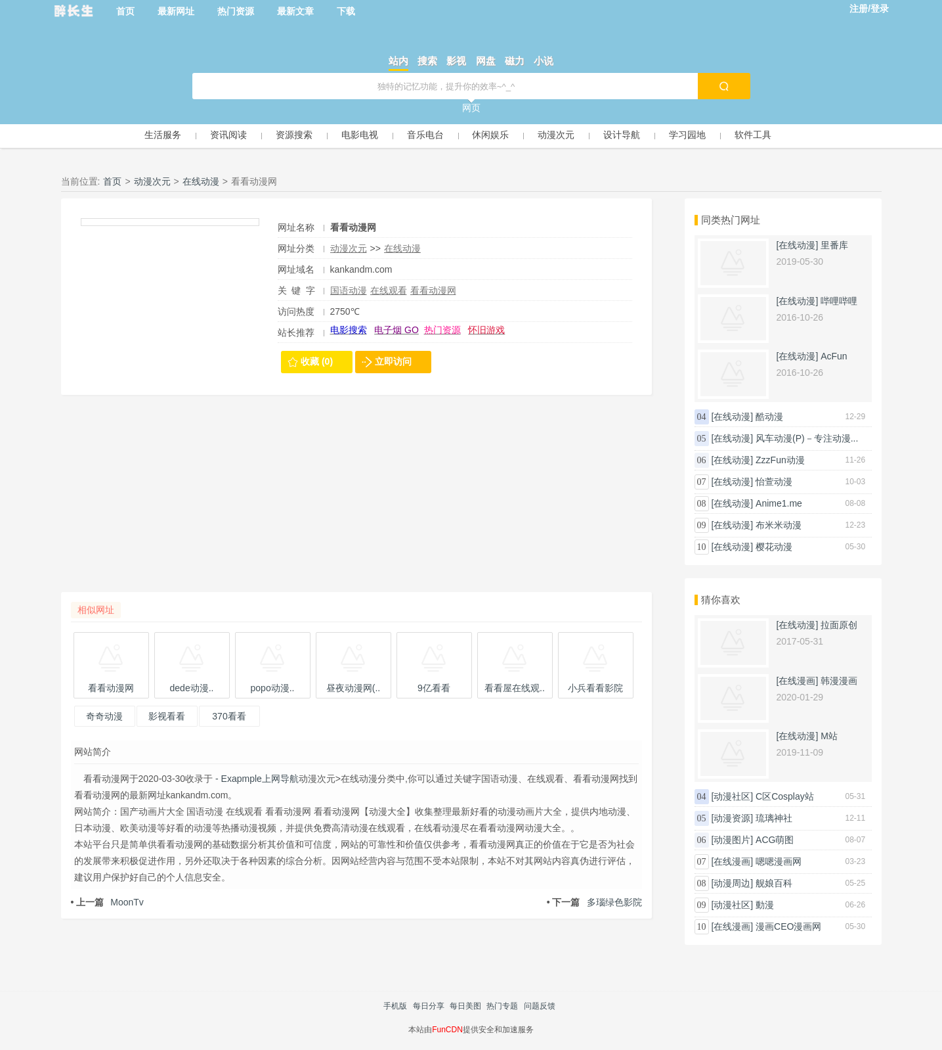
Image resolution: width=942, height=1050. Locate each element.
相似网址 (95, 610)
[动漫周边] (732, 883)
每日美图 (465, 1006)
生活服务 (162, 134)
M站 (829, 736)
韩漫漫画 (839, 680)
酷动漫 (769, 416)
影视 (456, 60)
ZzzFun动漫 (780, 460)
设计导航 (621, 134)
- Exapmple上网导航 (256, 778)
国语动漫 (348, 290)
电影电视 (359, 134)
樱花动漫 (774, 546)
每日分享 (428, 1006)
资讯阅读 (228, 134)
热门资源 (235, 11)
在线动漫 (200, 181)
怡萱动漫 (774, 481)
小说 (543, 60)
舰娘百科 (774, 883)
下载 (346, 11)
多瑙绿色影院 (594, 902)
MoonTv (107, 902)
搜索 (427, 60)
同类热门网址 (730, 219)
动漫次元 (556, 134)
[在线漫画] (798, 680)
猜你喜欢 (720, 599)
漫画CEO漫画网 (788, 926)
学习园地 (687, 134)
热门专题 (502, 1006)
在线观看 (388, 290)
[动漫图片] (732, 839)
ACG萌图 (775, 839)
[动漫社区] (732, 796)
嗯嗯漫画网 (779, 861)
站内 (398, 60)
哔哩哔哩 (839, 301)
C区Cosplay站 (785, 796)
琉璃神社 (774, 818)
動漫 (765, 905)
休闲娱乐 (490, 134)
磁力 (515, 60)
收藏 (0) (317, 361)
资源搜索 (294, 134)
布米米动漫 (779, 525)
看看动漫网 (433, 290)
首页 (125, 11)
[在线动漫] (798, 245)
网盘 (486, 60)
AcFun (834, 356)
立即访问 (393, 361)
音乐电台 (425, 134)
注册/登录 (869, 8)
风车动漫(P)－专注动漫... (807, 438)
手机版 (395, 1006)
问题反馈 (539, 1006)
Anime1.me (779, 503)
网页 (471, 108)
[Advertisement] (356, 500)
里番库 (834, 245)
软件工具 (753, 134)
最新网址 (176, 11)
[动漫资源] (732, 818)
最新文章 (295, 11)
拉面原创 (839, 625)
